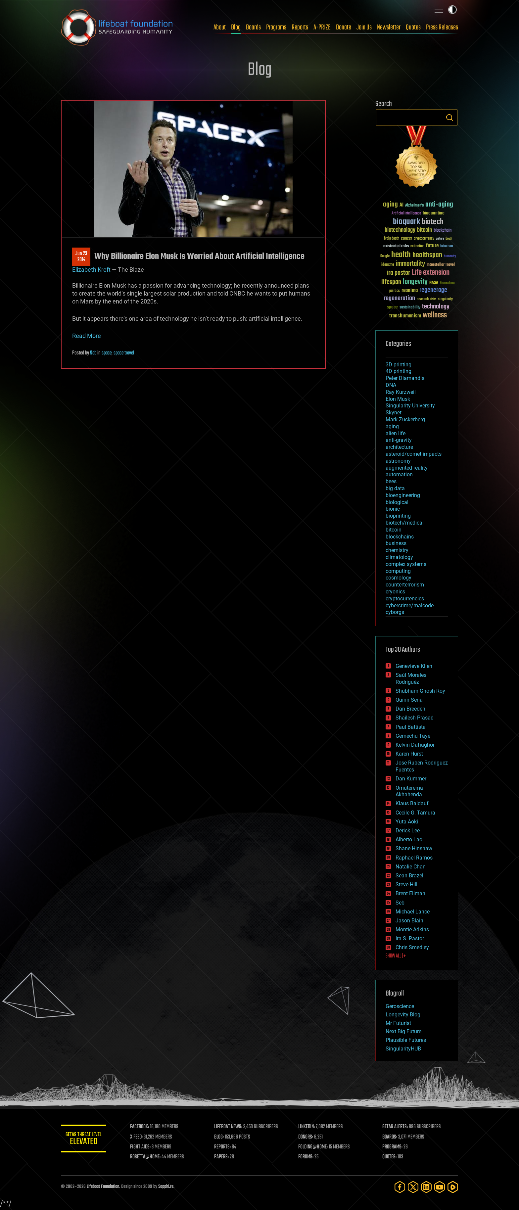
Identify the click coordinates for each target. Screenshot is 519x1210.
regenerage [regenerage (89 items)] (433, 290)
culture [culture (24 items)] (440, 239)
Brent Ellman (410, 893)
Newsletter (389, 27)
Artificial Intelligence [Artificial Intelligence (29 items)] (406, 213)
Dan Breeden (410, 709)
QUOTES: (390, 1157)
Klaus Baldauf (412, 803)
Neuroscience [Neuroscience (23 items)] (447, 283)
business (396, 543)
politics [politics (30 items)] (394, 291)
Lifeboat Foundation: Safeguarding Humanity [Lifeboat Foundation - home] (117, 27)
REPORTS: (223, 1147)
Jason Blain (409, 920)
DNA (391, 385)
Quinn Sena (409, 700)
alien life (395, 433)
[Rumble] (453, 1187)
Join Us (364, 27)
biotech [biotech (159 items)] (433, 221)
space (107, 353)
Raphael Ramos (414, 858)
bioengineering (403, 495)
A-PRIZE (322, 27)
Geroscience (400, 1006)
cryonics (395, 591)
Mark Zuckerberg (405, 419)
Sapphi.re (165, 1186)
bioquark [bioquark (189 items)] (406, 222)
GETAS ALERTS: (395, 1127)
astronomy (398, 461)
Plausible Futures (406, 1040)
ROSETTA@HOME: (146, 1157)
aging (392, 426)
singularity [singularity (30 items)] (445, 299)
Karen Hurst (409, 754)
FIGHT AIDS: (141, 1147)
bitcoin (393, 530)
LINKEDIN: (307, 1127)
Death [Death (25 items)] (449, 239)
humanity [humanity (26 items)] (450, 256)
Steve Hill (406, 884)
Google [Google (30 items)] (385, 256)
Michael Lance (413, 911)
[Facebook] (400, 1187)
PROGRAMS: (393, 1147)
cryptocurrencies (405, 598)
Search (449, 117)
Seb (93, 353)
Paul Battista (411, 727)
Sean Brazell (410, 875)
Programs (276, 27)
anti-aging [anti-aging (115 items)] (439, 205)
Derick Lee (408, 830)
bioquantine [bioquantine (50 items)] (434, 213)
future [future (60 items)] (432, 246)
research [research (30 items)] (423, 299)
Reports (300, 27)
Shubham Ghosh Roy (420, 691)
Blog (236, 27)
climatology (399, 557)
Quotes (413, 27)
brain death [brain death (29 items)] (391, 239)
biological (397, 502)
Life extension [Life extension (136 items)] (430, 272)
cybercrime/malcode (410, 605)
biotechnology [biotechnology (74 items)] (400, 230)
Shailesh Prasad (415, 718)
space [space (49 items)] (392, 307)
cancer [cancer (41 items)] (406, 238)
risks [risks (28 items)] (433, 299)
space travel (124, 353)
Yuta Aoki (407, 821)
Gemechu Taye (413, 736)
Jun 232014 (81, 257)
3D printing (398, 364)
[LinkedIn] (426, 1187)
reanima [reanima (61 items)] (409, 290)
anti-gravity (399, 440)
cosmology (398, 578)
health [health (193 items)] (401, 255)
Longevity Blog (403, 1014)
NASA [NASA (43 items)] (433, 283)
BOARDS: (390, 1137)
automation (399, 474)
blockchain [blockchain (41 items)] (442, 230)
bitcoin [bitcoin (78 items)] (424, 230)
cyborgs (395, 612)
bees (391, 481)
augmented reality (407, 468)
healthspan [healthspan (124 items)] (427, 255)
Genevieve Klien (414, 666)
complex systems (406, 564)
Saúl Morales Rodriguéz (411, 678)
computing (398, 571)
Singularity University (410, 405)
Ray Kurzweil (401, 392)
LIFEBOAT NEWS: (229, 1127)
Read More (86, 335)
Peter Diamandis (405, 378)
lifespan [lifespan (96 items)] (391, 282)
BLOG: (219, 1137)
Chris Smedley (412, 947)
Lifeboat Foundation (103, 1186)
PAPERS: (222, 1157)
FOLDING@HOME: (313, 1147)
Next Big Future (403, 1031)
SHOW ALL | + (396, 956)
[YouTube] (439, 1187)
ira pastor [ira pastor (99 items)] (398, 273)
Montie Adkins (412, 929)
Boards (253, 27)
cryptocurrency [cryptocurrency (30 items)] (424, 239)
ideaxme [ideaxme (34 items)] (387, 265)
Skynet (393, 412)
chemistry (397, 550)
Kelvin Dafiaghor (415, 745)
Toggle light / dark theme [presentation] (452, 9)
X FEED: (137, 1137)
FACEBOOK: (140, 1127)
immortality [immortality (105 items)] (410, 264)
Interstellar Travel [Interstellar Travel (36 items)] (441, 264)
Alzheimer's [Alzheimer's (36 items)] (414, 205)
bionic (393, 509)
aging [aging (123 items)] (390, 205)
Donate (343, 27)
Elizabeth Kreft (91, 269)
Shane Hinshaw (414, 848)
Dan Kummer (411, 778)
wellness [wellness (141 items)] (435, 315)
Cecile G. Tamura (415, 813)
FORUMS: (306, 1157)
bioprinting (398, 516)
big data (395, 488)
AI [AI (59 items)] (401, 205)
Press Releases (442, 27)
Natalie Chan (411, 866)
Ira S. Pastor (410, 938)
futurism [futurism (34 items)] (446, 246)
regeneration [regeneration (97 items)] (399, 298)
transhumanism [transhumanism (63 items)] (405, 316)
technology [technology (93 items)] (435, 307)
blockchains (400, 537)
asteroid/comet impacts (414, 454)
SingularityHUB (403, 1049)
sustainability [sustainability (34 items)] (410, 307)
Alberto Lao (409, 839)
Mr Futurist (398, 1023)
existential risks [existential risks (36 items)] (396, 246)
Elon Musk (398, 399)
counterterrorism (405, 585)
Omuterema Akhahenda (409, 791)
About (219, 27)
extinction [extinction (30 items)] (417, 246)
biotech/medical (405, 523)
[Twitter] (413, 1187)
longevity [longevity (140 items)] (415, 282)
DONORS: (306, 1137)
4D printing (398, 371)
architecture (399, 447)
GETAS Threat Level (84, 1140)
